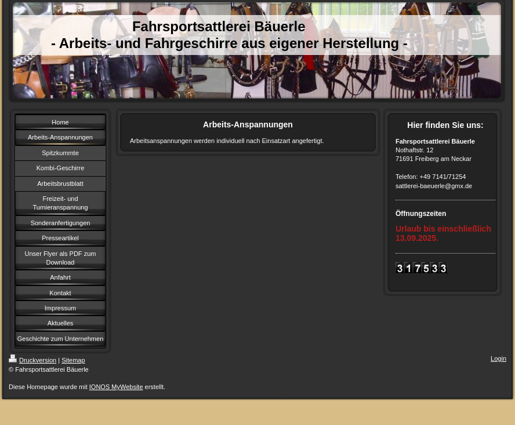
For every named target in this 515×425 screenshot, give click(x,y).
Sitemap (73, 360)
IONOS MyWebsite (116, 386)
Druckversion (32, 360)
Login (498, 358)
